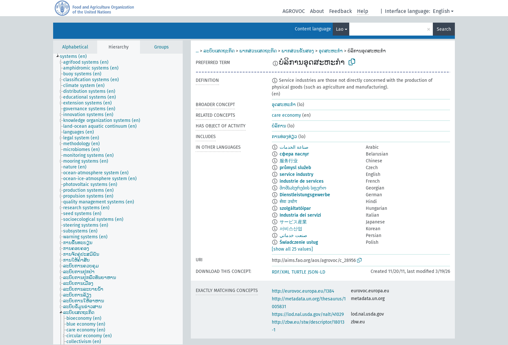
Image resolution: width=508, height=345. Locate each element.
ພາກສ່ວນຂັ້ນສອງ (298, 51)
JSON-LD (316, 272)
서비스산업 (291, 229)
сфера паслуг (294, 154)
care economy (286, 115)
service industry (296, 174)
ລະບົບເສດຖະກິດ (219, 51)
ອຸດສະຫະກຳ (331, 51)
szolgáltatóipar (295, 208)
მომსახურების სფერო (303, 188)
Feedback (340, 11)
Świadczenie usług (299, 242)
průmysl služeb (295, 167)
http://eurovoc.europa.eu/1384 (303, 291)
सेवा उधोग (288, 201)
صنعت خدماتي (293, 235)
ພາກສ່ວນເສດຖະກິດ (258, 51)
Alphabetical (75, 47)
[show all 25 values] (292, 249)
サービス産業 (293, 222)
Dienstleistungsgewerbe (305, 195)
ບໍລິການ (279, 126)
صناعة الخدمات (294, 147)
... (197, 51)
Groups (161, 47)
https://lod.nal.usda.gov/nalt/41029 (308, 314)
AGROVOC (294, 11)
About (317, 11)
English (441, 11)
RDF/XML (281, 272)
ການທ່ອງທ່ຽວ (284, 136)
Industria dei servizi (300, 215)
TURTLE (299, 272)
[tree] (118, 199)
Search (444, 29)
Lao (339, 29)
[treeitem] (76, 56)
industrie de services (302, 181)
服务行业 (289, 161)
